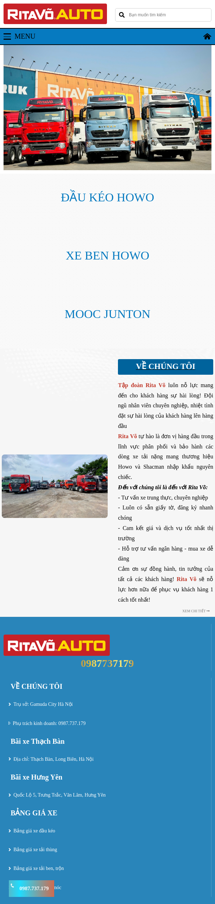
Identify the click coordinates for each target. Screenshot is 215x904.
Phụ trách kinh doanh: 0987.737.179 (49, 723)
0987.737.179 (34, 888)
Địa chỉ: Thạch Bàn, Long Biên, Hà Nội (53, 759)
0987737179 (107, 663)
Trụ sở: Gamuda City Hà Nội (43, 704)
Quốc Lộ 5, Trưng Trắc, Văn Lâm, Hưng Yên (59, 795)
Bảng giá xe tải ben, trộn (38, 868)
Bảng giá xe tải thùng (35, 849)
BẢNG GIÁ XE (34, 813)
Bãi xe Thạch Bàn (37, 741)
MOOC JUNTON (107, 313)
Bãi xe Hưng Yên (36, 777)
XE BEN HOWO (107, 255)
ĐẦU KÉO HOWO (107, 197)
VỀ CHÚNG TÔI (36, 686)
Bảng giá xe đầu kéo (34, 830)
